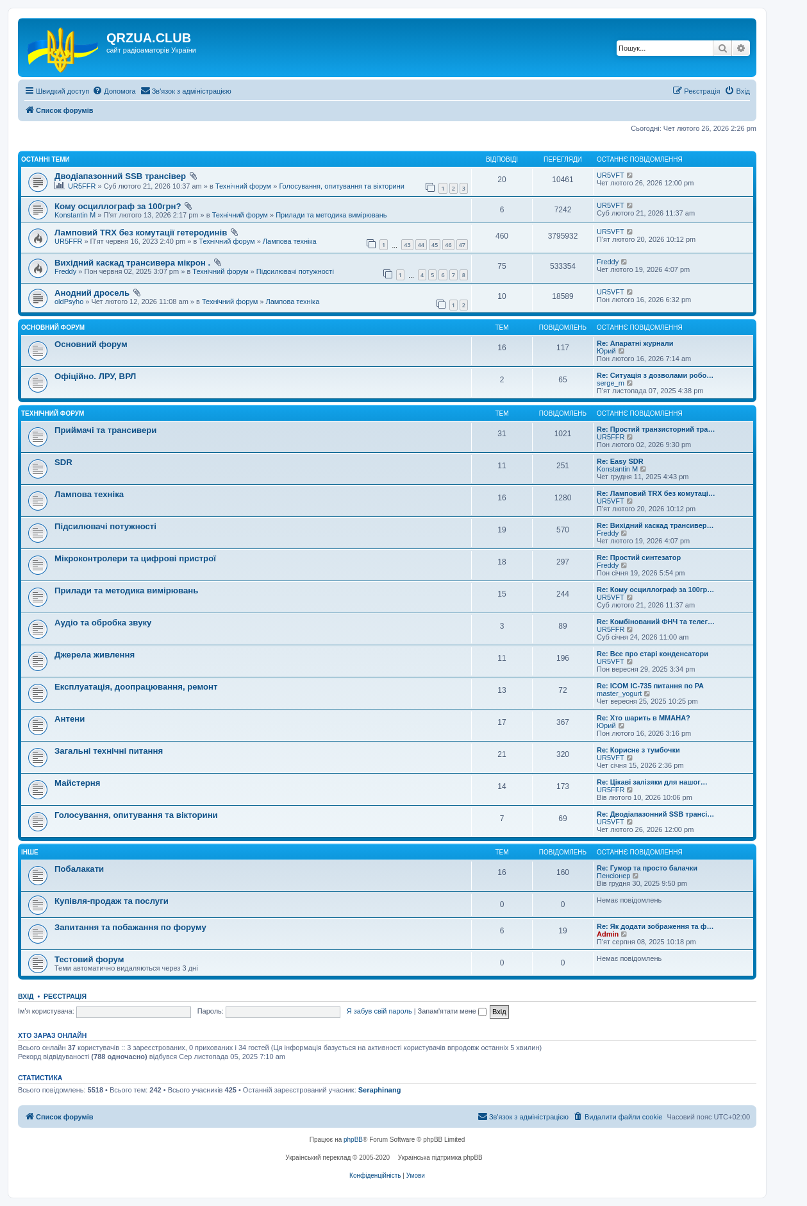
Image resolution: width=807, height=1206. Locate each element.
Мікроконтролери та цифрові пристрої (135, 558)
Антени (69, 719)
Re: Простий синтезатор (639, 557)
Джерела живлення (94, 654)
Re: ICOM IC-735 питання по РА (650, 686)
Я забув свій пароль (379, 1011)
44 (421, 245)
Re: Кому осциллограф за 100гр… (655, 589)
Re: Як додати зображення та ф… (655, 926)
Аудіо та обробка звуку (102, 622)
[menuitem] (113, 91)
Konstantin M (75, 215)
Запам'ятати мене (452, 1011)
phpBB (353, 1139)
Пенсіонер (613, 875)
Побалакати (79, 869)
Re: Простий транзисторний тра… (656, 429)
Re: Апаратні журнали (635, 343)
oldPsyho (68, 301)
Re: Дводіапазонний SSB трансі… (655, 814)
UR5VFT (610, 175)
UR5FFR (82, 186)
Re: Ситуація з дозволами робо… (655, 375)
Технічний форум (243, 186)
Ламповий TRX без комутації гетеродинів (140, 232)
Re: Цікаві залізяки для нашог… (652, 782)
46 (448, 245)
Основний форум (53, 327)
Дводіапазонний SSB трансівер (120, 176)
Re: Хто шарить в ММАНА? (643, 718)
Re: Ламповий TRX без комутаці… (656, 493)
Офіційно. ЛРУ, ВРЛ (95, 376)
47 (462, 245)
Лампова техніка (290, 241)
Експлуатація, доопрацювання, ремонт (136, 687)
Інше (29, 852)
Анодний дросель (91, 293)
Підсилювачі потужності (295, 271)
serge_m (610, 383)
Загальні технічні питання (108, 751)
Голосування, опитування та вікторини (341, 186)
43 (407, 245)
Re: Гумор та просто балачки (647, 868)
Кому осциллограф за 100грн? (117, 206)
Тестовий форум (89, 959)
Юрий (606, 351)
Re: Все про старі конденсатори (652, 654)
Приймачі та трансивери (105, 430)
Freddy (65, 271)
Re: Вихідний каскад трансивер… (655, 525)
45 (434, 245)
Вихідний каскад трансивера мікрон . (132, 263)
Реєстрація (65, 996)
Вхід (26, 996)
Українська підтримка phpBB (440, 1157)
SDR (63, 462)
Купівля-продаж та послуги (111, 901)
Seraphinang (379, 1090)
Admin (608, 934)
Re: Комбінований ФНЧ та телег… (656, 621)
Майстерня (77, 783)
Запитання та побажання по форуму (130, 927)
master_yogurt (619, 693)
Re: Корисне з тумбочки (638, 750)
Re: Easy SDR (620, 461)
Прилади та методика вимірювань (331, 215)
